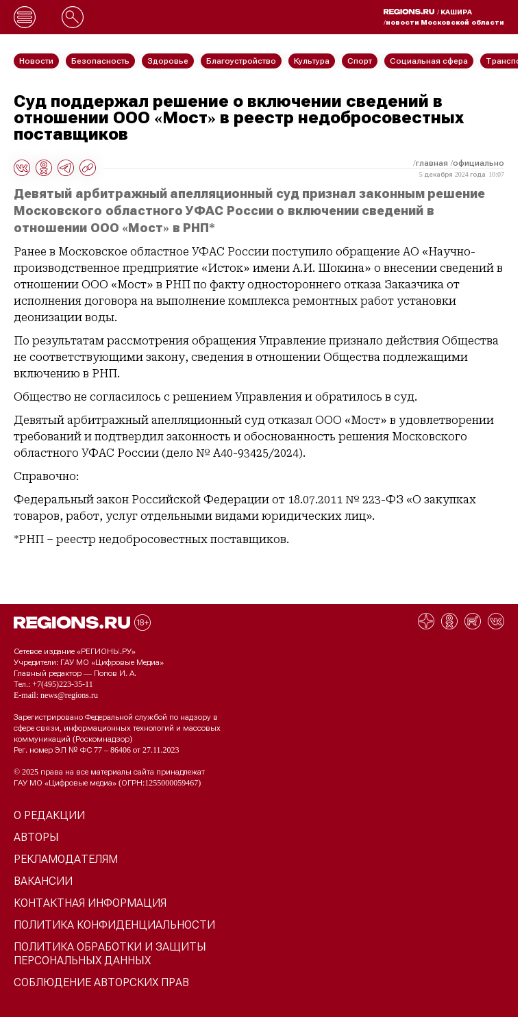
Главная (432, 163)
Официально (478, 163)
